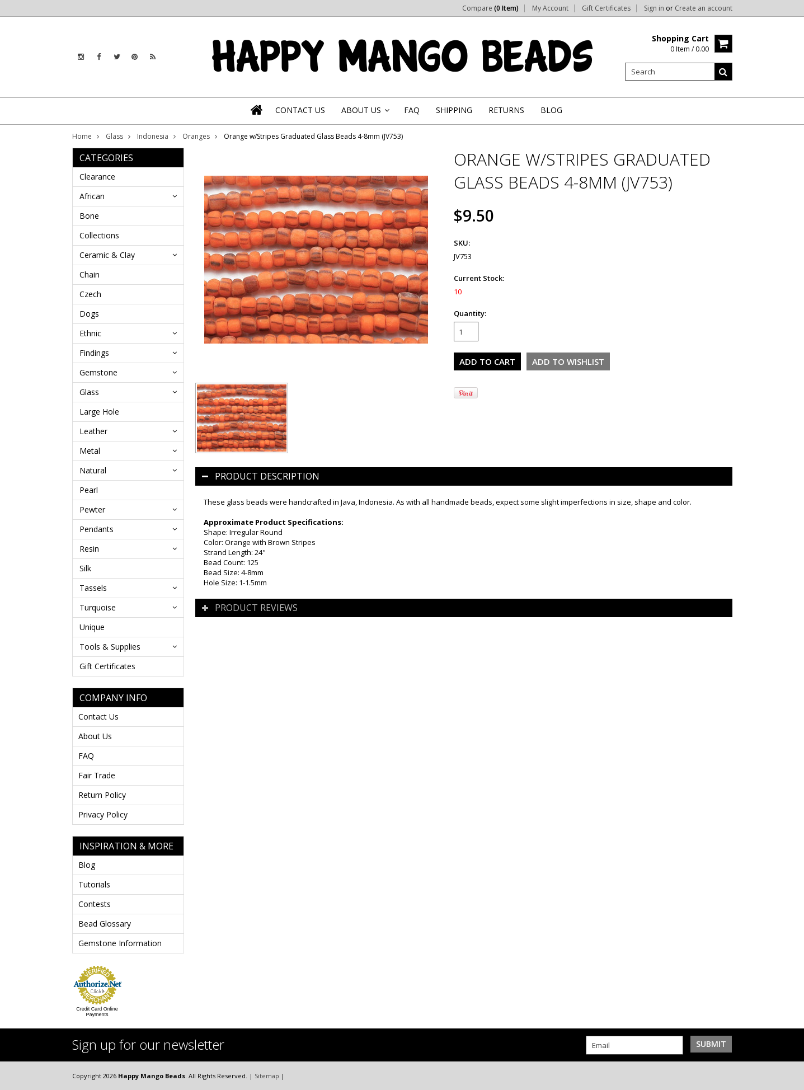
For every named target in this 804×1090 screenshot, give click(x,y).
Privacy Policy (103, 814)
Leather (93, 431)
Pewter (92, 509)
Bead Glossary (104, 923)
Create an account (703, 8)
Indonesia (152, 136)
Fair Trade (96, 775)
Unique (92, 627)
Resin (89, 548)
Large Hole (99, 411)
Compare (490, 8)
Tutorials (94, 884)
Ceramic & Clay (107, 255)
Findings (94, 352)
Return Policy (102, 795)
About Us (95, 736)
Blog (86, 864)
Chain (89, 274)
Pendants (96, 529)
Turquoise (97, 607)
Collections (99, 235)
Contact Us (98, 716)
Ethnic (90, 333)
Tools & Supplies (109, 646)
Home (82, 136)
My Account (550, 8)
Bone (89, 215)
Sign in (654, 8)
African (92, 196)
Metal (89, 450)
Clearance (97, 176)
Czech (90, 294)
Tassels (93, 587)
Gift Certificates (606, 8)
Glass (114, 136)
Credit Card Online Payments (97, 1011)
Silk (85, 568)
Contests (94, 904)
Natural (92, 470)
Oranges (196, 136)
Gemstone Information (120, 943)
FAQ (86, 755)
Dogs (89, 313)
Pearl (88, 490)
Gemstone (98, 372)
